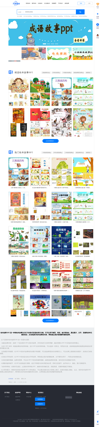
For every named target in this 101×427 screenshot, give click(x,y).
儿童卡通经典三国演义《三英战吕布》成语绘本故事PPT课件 (18, 187)
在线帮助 (97, 27)
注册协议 (17, 400)
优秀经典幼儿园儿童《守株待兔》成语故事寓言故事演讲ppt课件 (83, 187)
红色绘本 (40, 3)
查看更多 (88, 72)
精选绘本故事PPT (20, 72)
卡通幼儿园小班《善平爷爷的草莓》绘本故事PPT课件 (61, 187)
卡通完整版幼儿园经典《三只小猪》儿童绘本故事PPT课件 (83, 222)
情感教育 (54, 3)
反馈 (97, 414)
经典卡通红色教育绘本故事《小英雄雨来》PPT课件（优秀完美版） (61, 290)
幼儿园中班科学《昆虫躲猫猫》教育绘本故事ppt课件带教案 (83, 256)
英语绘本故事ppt (83, 16)
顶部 (97, 424)
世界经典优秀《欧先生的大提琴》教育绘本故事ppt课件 (40, 222)
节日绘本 (60, 3)
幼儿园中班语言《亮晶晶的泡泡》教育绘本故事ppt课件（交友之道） (18, 290)
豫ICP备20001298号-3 (45, 419)
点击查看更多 (50, 141)
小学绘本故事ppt (56, 72)
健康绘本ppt (74, 16)
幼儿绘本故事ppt (28, 16)
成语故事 (67, 3)
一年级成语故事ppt (46, 152)
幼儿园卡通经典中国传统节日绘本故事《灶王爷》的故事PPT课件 (40, 187)
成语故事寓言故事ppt (79, 72)
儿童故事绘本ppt (46, 72)
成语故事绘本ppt (80, 152)
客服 (97, 37)
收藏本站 (97, 17)
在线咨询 (40, 404)
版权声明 (17, 396)
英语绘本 (28, 3)
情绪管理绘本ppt (51, 16)
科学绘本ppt (43, 16)
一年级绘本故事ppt (66, 72)
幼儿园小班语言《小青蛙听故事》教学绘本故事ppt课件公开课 (40, 290)
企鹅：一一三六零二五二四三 (20, 382)
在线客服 (40, 399)
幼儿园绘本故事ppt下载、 (44, 421)
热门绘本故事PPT (20, 152)
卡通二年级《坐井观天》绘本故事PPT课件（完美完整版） (61, 256)
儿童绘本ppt (36, 16)
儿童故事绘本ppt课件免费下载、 (57, 421)
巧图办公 (10, 382)
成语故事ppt (60, 16)
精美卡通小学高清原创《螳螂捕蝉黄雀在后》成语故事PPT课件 (40, 256)
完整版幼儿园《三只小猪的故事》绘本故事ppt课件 (83, 290)
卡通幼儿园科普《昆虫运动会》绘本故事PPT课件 (18, 256)
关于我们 (7, 396)
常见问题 (28, 396)
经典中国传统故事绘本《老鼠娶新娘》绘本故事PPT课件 (18, 222)
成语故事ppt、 (68, 421)
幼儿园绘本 (47, 3)
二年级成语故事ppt (69, 152)
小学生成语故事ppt (57, 152)
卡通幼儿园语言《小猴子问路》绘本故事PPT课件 (61, 222)
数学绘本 (34, 3)
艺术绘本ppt (67, 16)
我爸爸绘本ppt (68, 397)
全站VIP (97, 7)
